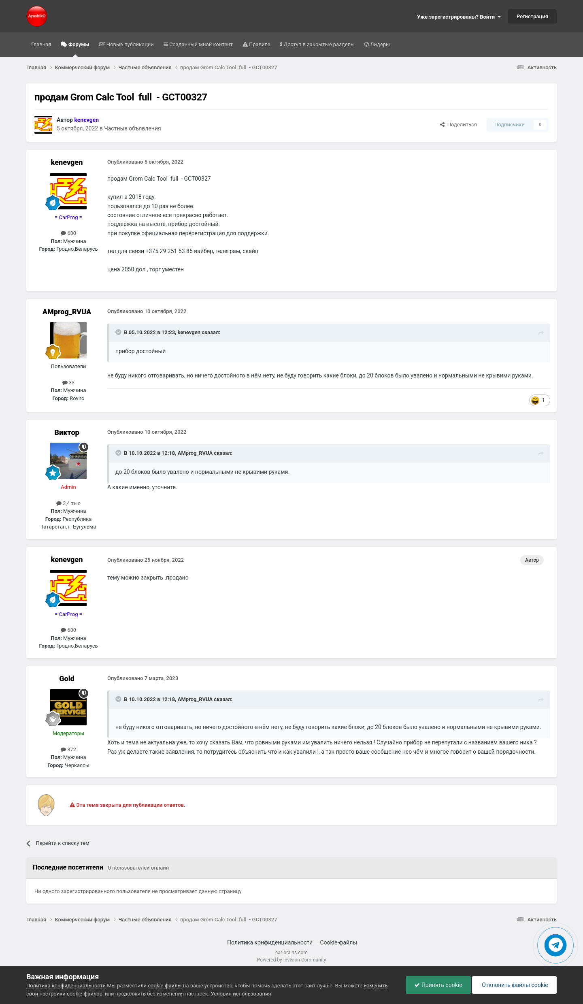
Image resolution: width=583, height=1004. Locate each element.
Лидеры (379, 44)
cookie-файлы (164, 986)
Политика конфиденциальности (270, 942)
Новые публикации (129, 44)
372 (68, 749)
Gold (66, 678)
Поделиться (458, 125)
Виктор (66, 432)
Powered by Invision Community (291, 960)
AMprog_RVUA (67, 311)
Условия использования (241, 994)
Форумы (78, 49)
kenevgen (67, 162)
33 (68, 382)
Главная (41, 44)
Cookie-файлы (338, 942)
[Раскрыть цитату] (119, 332)
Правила (259, 44)
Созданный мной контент (200, 44)
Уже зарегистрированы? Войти (459, 17)
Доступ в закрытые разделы (318, 44)
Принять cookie (438, 985)
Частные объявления (132, 128)
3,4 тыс (68, 503)
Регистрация (532, 16)
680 (68, 233)
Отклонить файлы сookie (514, 985)
